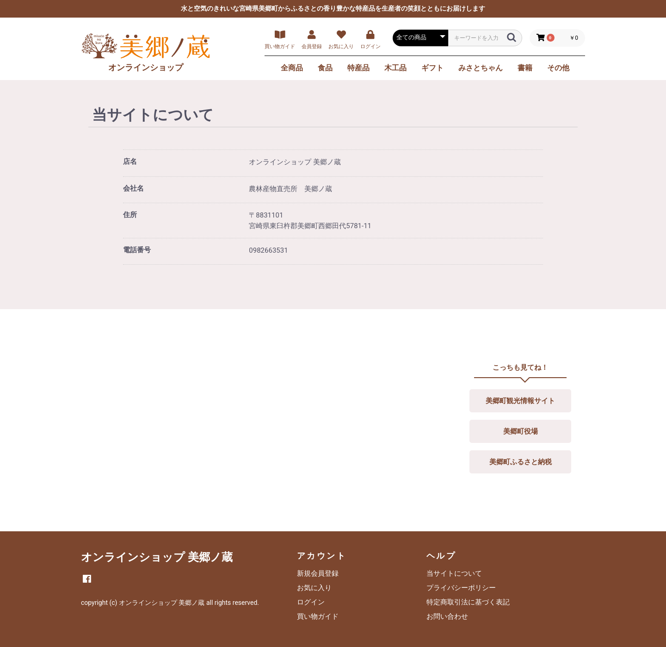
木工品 (395, 67)
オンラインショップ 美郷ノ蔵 (157, 557)
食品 (325, 67)
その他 (558, 67)
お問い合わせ (447, 616)
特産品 (358, 67)
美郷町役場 (520, 431)
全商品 (292, 67)
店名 (130, 161)
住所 (130, 215)
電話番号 (137, 250)
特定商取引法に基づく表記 (468, 602)
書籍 (525, 67)
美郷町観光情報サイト (520, 401)
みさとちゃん (480, 67)
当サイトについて (454, 573)
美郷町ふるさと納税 (520, 462)
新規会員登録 (318, 573)
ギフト (432, 67)
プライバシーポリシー (461, 588)
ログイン (311, 602)
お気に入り (314, 588)
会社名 (133, 188)
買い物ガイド (318, 616)
